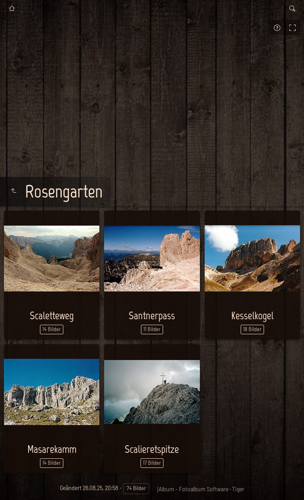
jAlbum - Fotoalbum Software (192, 488)
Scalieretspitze (152, 449)
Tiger (238, 488)
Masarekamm (51, 449)
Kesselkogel (252, 315)
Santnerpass (152, 315)
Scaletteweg (52, 315)
